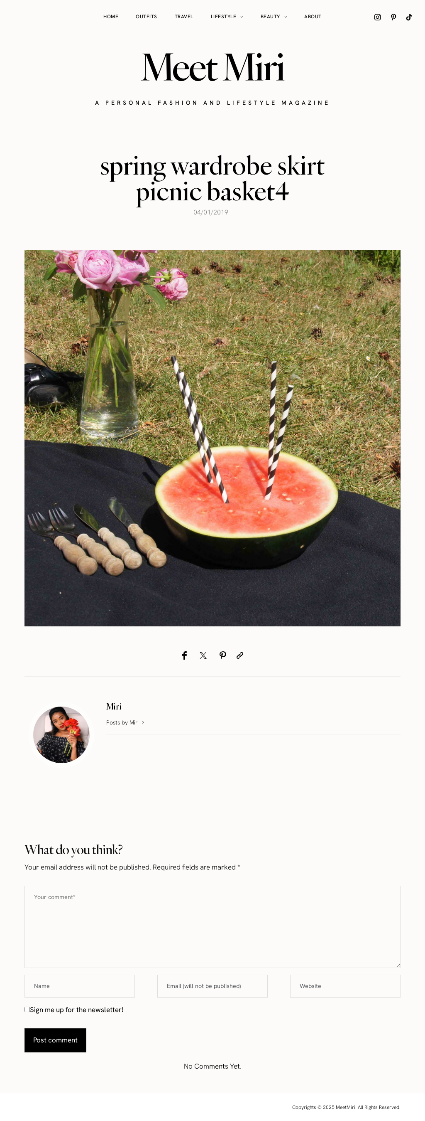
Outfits (146, 16)
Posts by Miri (126, 722)
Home (110, 16)
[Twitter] (203, 655)
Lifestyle (224, 16)
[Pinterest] (223, 655)
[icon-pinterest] (393, 17)
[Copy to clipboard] (240, 655)
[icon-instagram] (377, 17)
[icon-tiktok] (409, 17)
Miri (114, 706)
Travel (184, 16)
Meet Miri (212, 67)
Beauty (270, 16)
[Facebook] (184, 655)
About (313, 16)
